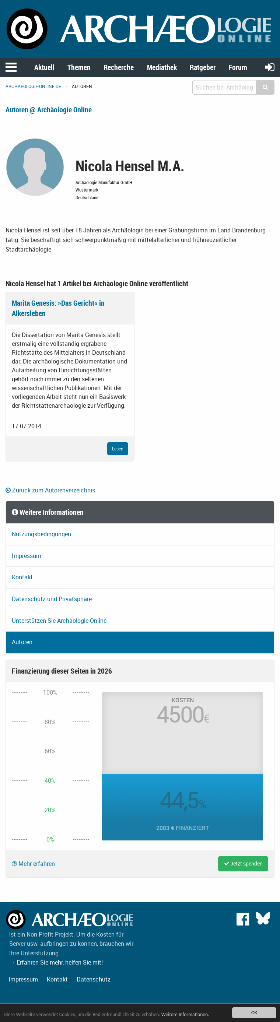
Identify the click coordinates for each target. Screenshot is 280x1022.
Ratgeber (203, 67)
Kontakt (22, 577)
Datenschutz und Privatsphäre (52, 599)
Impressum (26, 556)
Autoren (22, 642)
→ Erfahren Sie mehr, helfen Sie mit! (56, 962)
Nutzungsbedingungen (41, 534)
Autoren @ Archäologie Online (49, 110)
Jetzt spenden (243, 863)
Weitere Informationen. (185, 1014)
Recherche (119, 67)
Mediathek (162, 67)
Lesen (117, 449)
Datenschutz (94, 979)
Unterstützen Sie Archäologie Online (59, 621)
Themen (79, 67)
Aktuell (44, 67)
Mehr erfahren (33, 864)
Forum (237, 67)
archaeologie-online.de (33, 86)
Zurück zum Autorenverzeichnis (50, 490)
